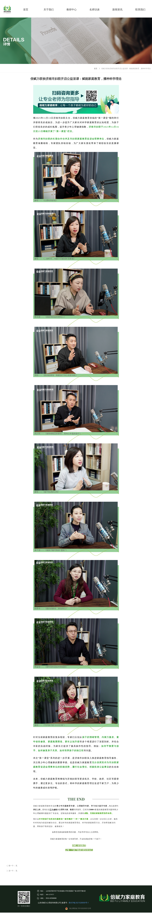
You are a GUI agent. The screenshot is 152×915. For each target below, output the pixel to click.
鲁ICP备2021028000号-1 (79, 902)
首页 (95, 68)
